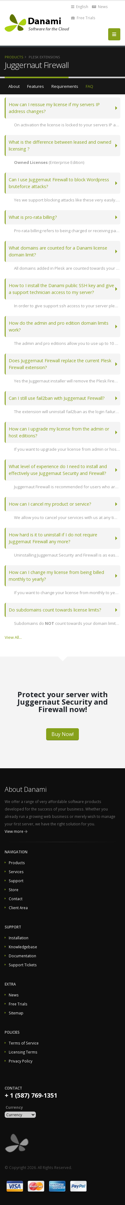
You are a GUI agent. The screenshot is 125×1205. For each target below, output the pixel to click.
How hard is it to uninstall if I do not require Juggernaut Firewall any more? (53, 538)
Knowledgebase (23, 946)
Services (16, 871)
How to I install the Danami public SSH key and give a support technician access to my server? (61, 288)
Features (35, 86)
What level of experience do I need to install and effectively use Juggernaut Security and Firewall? (58, 469)
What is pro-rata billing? (33, 217)
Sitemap (16, 1012)
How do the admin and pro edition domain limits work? (58, 326)
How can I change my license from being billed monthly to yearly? (56, 575)
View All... (13, 637)
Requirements (64, 86)
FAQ (89, 86)
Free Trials (83, 17)
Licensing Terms (23, 1051)
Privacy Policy (20, 1060)
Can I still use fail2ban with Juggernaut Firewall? (57, 398)
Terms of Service (24, 1042)
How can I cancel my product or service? (50, 504)
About (14, 86)
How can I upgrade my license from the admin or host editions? (59, 432)
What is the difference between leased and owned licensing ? (60, 145)
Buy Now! (62, 734)
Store (13, 889)
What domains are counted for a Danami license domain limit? (58, 251)
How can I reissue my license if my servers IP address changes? (54, 108)
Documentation (22, 955)
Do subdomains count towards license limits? (55, 610)
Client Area (18, 907)
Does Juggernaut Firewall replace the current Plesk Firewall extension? (60, 364)
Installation (18, 937)
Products (14, 57)
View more (14, 831)
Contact (15, 898)
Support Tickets (23, 964)
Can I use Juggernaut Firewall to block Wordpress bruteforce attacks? (59, 183)
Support (16, 880)
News (100, 6)
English (79, 6)
